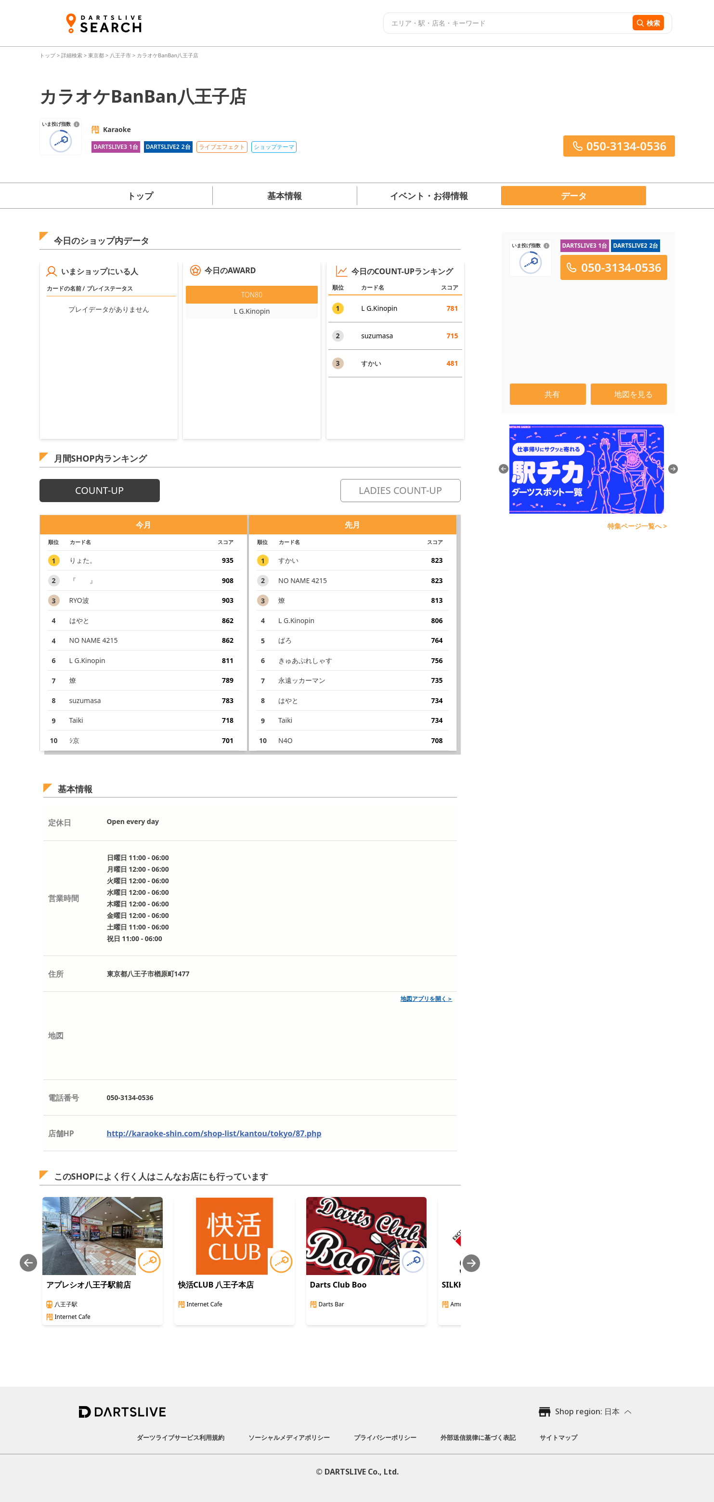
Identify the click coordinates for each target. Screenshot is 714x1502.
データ (574, 195)
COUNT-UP (99, 490)
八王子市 (120, 55)
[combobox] (506, 23)
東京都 (96, 55)
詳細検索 (72, 55)
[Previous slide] (28, 1263)
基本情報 (284, 195)
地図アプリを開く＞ (427, 999)
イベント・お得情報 (429, 195)
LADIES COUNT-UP (400, 490)
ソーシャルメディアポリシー (289, 1437)
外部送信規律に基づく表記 (478, 1437)
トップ (48, 55)
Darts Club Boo (338, 1284)
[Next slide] (471, 1263)
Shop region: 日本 (587, 1411)
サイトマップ (558, 1437)
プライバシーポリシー (385, 1437)
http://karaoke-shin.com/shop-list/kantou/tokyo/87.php (214, 1133)
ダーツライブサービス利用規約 (180, 1437)
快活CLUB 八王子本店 (216, 1284)
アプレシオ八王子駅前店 (88, 1284)
